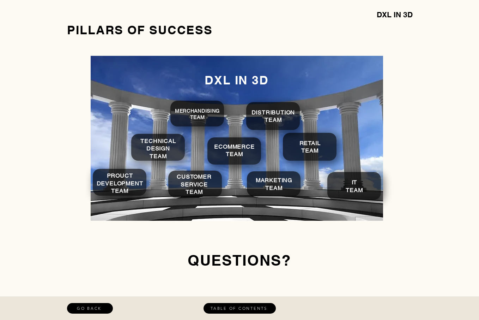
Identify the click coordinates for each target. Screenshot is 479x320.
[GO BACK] (90, 308)
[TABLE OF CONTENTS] (240, 308)
